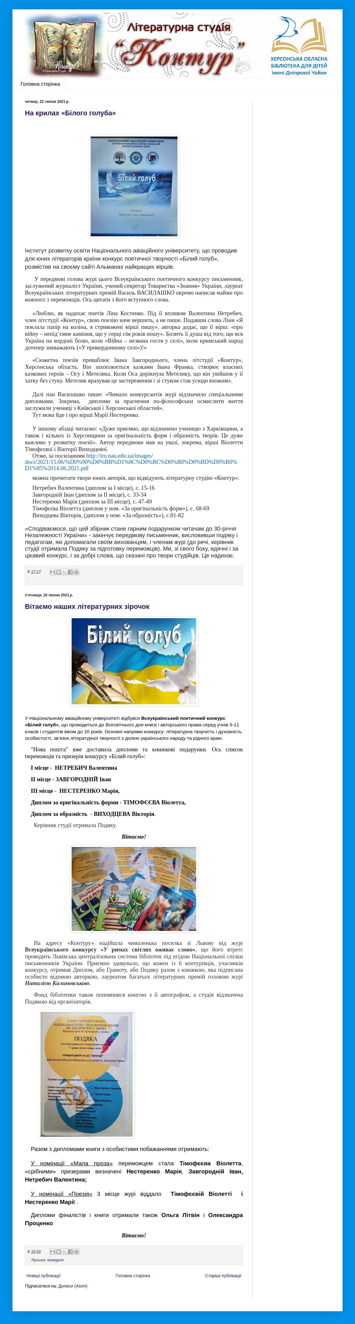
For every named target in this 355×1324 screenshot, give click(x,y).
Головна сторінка (40, 84)
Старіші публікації (223, 1275)
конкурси (55, 1260)
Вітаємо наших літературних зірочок (87, 606)
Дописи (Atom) (73, 1285)
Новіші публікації (43, 1275)
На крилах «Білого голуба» (70, 113)
